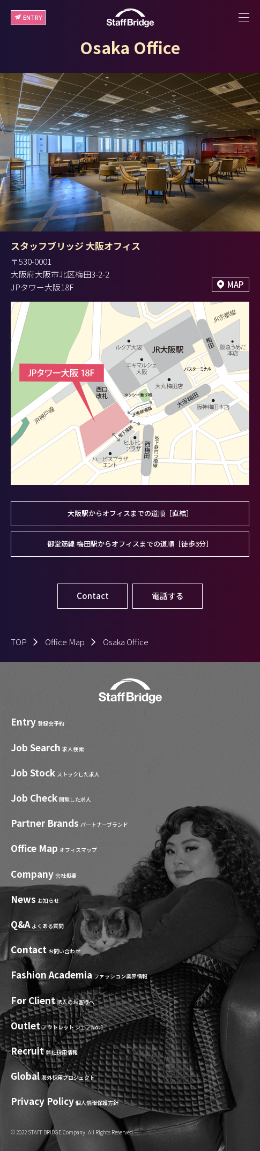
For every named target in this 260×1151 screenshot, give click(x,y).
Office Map (65, 641)
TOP (19, 641)
